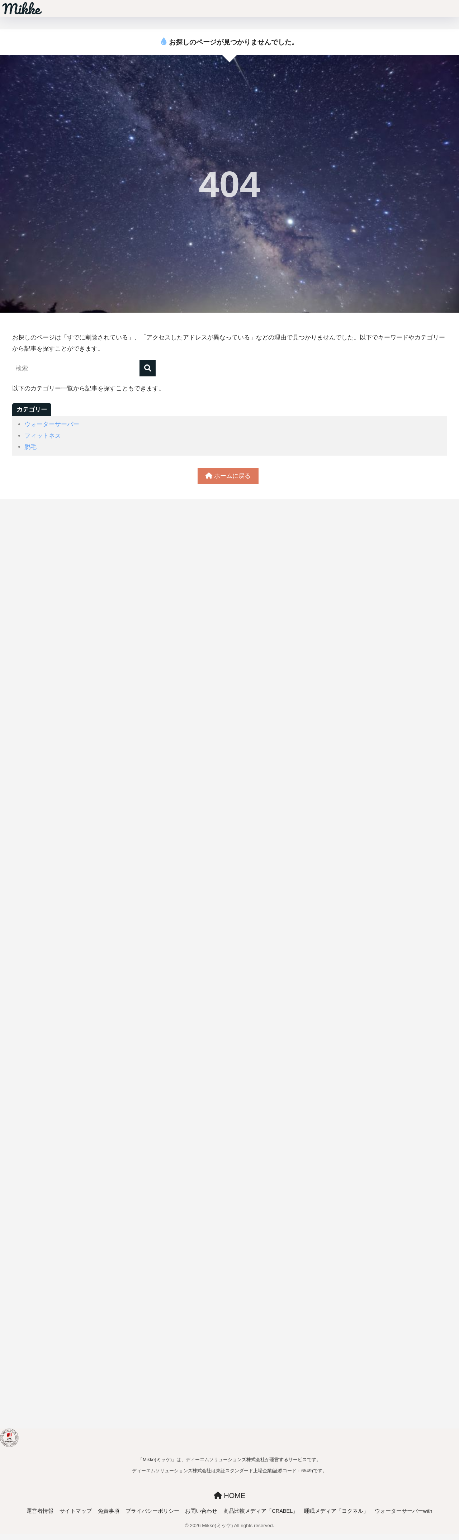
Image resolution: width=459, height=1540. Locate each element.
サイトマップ (76, 1511)
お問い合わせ (201, 1511)
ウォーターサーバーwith (403, 1511)
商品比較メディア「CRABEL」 (260, 1511)
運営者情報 (40, 1511)
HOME (230, 1495)
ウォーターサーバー (51, 424)
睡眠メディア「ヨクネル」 (336, 1511)
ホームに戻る (228, 475)
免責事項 (108, 1511)
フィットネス (42, 435)
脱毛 (30, 446)
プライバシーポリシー (152, 1511)
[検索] (147, 368)
